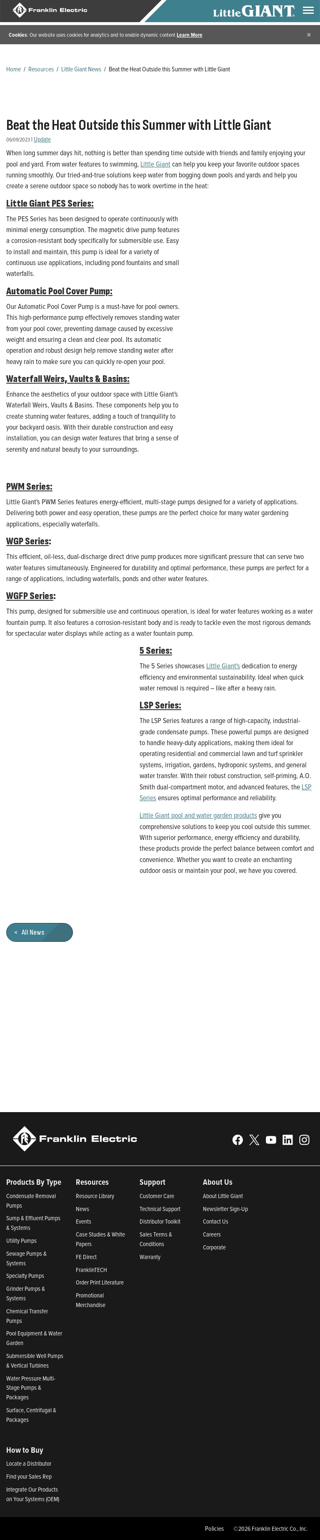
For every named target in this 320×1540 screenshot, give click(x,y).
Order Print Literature (100, 1282)
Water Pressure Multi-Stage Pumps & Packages (30, 1388)
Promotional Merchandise (90, 1300)
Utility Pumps (21, 1240)
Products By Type (33, 1182)
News (82, 1208)
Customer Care (157, 1195)
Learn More (189, 34)
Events (83, 1221)
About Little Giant (223, 1195)
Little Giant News (81, 68)
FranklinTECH (91, 1269)
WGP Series (27, 541)
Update (42, 139)
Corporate (214, 1247)
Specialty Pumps (25, 1275)
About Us (217, 1182)
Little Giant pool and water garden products (198, 815)
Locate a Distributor (28, 1463)
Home (13, 68)
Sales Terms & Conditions (156, 1239)
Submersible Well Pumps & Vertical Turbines (34, 1360)
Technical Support (160, 1208)
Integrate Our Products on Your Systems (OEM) (32, 1494)
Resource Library (95, 1195)
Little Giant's (223, 665)
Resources (41, 68)
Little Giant (155, 164)
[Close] (309, 34)
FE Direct (86, 1256)
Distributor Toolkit (160, 1221)
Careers (212, 1234)
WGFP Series (29, 596)
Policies (214, 1528)
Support (152, 1182)
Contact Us (215, 1221)
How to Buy (24, 1450)
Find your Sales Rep (29, 1476)
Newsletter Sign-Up (225, 1208)
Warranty (150, 1256)
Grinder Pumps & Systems (25, 1293)
